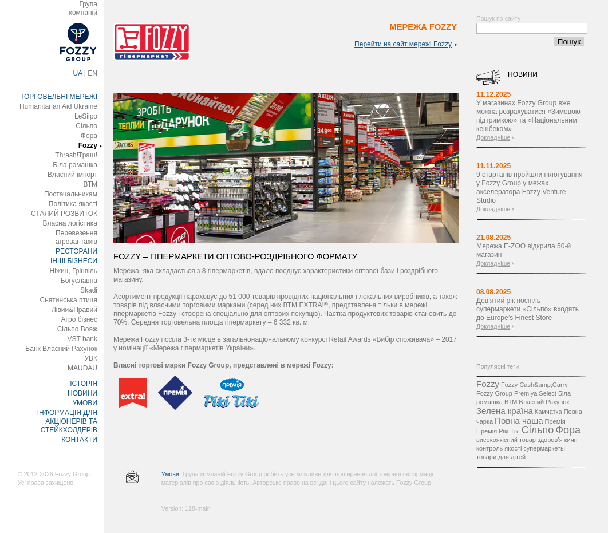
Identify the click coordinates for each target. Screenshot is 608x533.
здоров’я (550, 439)
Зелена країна (504, 411)
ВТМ (90, 184)
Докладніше (493, 137)
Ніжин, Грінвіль (73, 271)
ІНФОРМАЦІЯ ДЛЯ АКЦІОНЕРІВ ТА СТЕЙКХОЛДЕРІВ (67, 421)
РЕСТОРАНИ (76, 251)
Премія (555, 421)
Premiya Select (535, 393)
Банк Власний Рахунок (61, 349)
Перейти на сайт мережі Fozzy (405, 44)
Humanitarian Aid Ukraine (58, 106)
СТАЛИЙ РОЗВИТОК (64, 214)
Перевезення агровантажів (76, 237)
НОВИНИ (82, 393)
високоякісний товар (506, 439)
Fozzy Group (494, 393)
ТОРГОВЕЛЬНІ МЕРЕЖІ (58, 97)
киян (571, 439)
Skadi (88, 290)
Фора (89, 136)
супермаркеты (544, 448)
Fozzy (87, 145)
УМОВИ (84, 403)
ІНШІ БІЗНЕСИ (73, 261)
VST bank (82, 339)
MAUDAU (82, 368)
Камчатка (548, 411)
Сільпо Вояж (77, 329)
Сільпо (86, 126)
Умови (170, 474)
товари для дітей (501, 456)
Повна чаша (519, 420)
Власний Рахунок (544, 401)
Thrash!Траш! (76, 155)
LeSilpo (85, 116)
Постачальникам (70, 194)
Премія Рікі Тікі (498, 431)
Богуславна (79, 281)
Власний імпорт (72, 175)
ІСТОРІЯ (83, 384)
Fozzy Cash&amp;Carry (534, 384)
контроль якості (499, 448)
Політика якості (73, 204)
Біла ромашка (75, 165)
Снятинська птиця (68, 300)
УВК (90, 358)
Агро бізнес (79, 319)
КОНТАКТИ (79, 440)
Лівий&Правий (74, 310)
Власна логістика (69, 223)
